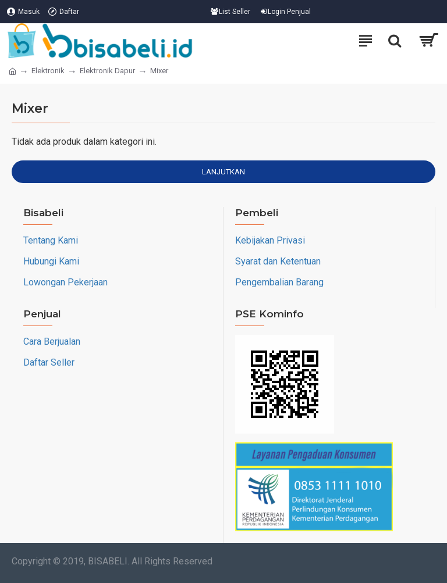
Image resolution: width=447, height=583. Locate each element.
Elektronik (48, 70)
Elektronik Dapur (107, 70)
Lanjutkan (223, 171)
